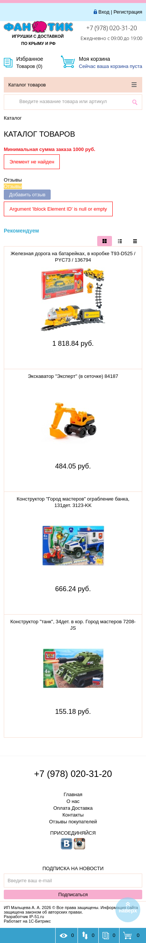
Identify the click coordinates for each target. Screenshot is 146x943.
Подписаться (73, 894)
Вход (103, 12)
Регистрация (127, 12)
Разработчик (24, 916)
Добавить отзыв (27, 194)
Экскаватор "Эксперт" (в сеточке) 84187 (73, 376)
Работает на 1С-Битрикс (27, 921)
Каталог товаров (72, 85)
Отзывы (13, 180)
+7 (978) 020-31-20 (111, 28)
